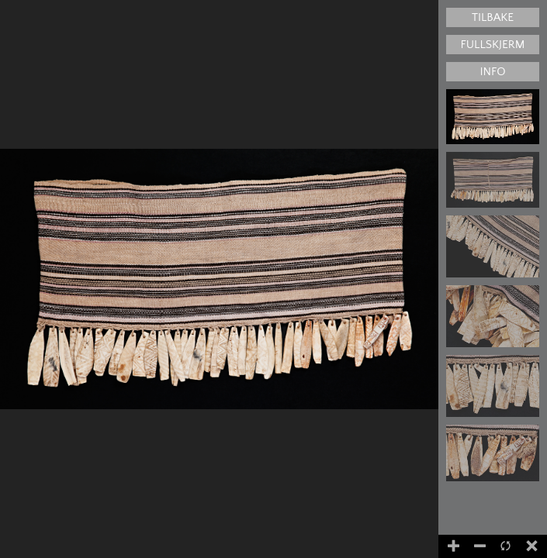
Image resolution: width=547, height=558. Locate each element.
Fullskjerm (493, 44)
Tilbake (493, 17)
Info (492, 71)
